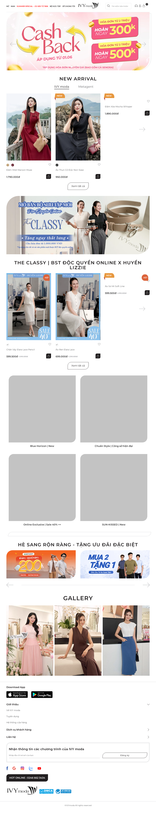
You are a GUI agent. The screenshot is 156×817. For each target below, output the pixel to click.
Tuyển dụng (12, 716)
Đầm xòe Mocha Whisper (118, 106)
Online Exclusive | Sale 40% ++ (42, 524)
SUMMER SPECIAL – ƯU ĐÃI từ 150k (32, 6)
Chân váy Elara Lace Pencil (20, 349)
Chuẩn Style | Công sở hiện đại (114, 446)
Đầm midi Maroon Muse (19, 170)
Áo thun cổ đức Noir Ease (70, 170)
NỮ (7, 6)
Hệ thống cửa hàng (16, 722)
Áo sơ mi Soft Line (114, 286)
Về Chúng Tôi (68, 6)
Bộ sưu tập (55, 6)
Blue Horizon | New (42, 446)
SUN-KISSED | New (114, 524)
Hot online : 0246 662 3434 (27, 777)
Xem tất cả (78, 186)
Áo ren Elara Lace (65, 349)
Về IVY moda (13, 710)
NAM (13, 6)
